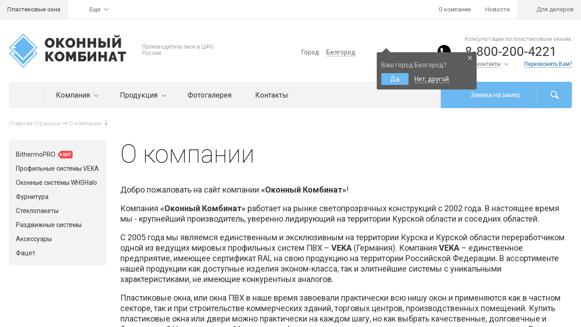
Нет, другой (431, 79)
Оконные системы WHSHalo (56, 182)
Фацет (25, 253)
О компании (454, 9)
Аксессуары (34, 239)
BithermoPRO (44, 155)
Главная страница (34, 123)
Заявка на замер (496, 95)
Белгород (340, 52)
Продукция (142, 95)
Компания (76, 95)
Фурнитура (32, 196)
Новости (497, 9)
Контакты (271, 95)
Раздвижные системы (49, 224)
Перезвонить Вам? (548, 64)
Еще (94, 9)
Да (394, 79)
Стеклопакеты (37, 210)
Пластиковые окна (33, 9)
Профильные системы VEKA (57, 168)
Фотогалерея (209, 95)
